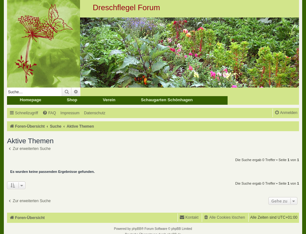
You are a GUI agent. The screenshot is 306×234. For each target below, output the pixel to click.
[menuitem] (49, 113)
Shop (72, 99)
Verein (109, 99)
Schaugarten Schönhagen (167, 99)
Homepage (30, 99)
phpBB (136, 228)
